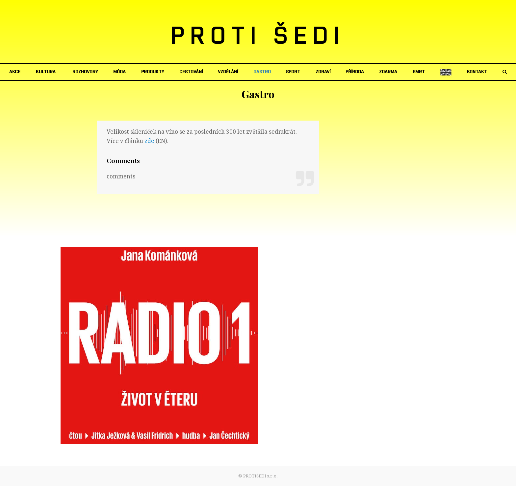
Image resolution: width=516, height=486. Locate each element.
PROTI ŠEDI (258, 36)
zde (149, 141)
